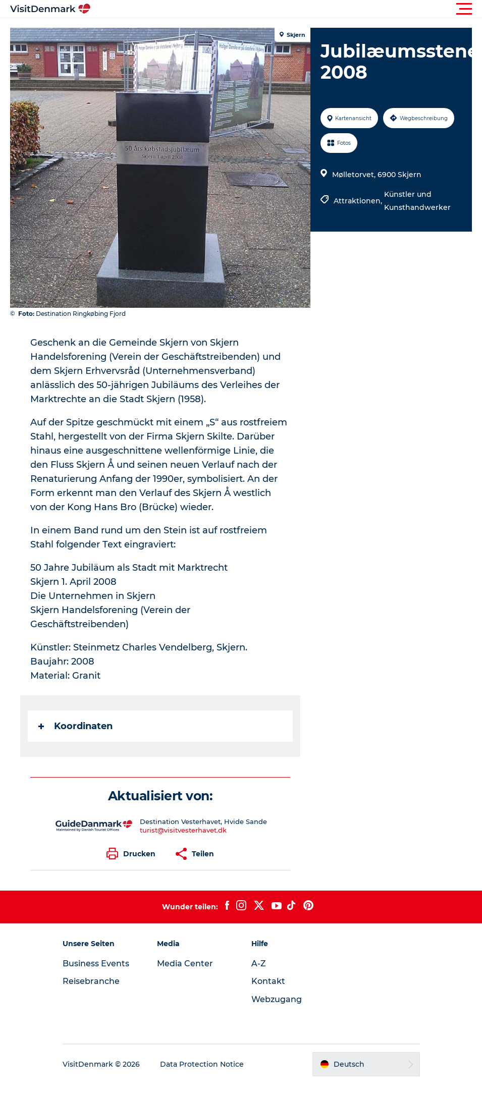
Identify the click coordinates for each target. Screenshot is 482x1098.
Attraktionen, (359, 200)
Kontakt (268, 981)
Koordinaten (75, 726)
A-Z (258, 963)
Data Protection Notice (202, 1064)
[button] (286, 9)
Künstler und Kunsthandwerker (417, 201)
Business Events (96, 963)
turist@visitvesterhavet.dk (183, 830)
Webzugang (276, 999)
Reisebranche (91, 981)
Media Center (185, 963)
